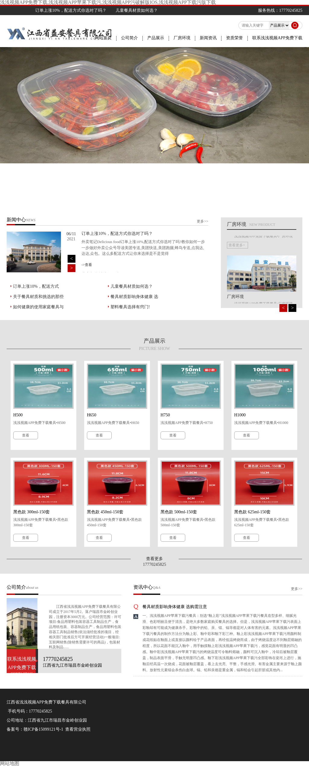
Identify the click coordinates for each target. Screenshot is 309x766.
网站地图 (9, 763)
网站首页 (103, 38)
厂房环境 (182, 38)
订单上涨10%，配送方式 (36, 286)
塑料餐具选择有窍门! (130, 307)
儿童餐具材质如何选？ (131, 286)
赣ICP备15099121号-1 (43, 729)
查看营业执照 (78, 729)
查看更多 (154, 558)
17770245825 (40, 711)
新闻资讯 (208, 38)
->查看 (86, 265)
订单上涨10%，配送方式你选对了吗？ (81, 10)
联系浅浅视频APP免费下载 (277, 38)
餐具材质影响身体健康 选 (134, 296)
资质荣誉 (234, 38)
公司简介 (129, 38)
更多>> (202, 221)
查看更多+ (236, 293)
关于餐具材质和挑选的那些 (38, 296)
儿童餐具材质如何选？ (147, 10)
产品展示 (155, 38)
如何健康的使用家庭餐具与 (38, 307)
